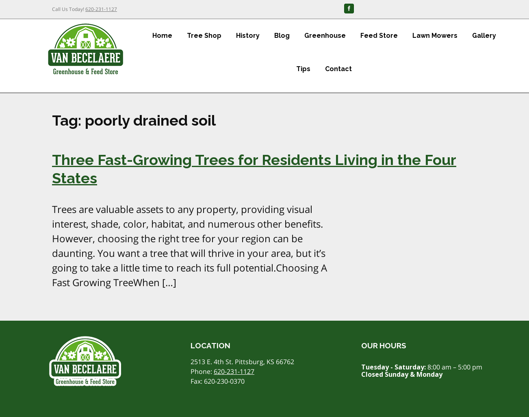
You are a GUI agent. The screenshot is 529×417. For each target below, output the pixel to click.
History (248, 35)
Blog (282, 35)
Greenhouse (325, 35)
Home (162, 35)
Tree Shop (204, 35)
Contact (338, 69)
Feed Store (379, 35)
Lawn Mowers (434, 35)
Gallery (484, 35)
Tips (303, 69)
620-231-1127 (101, 9)
